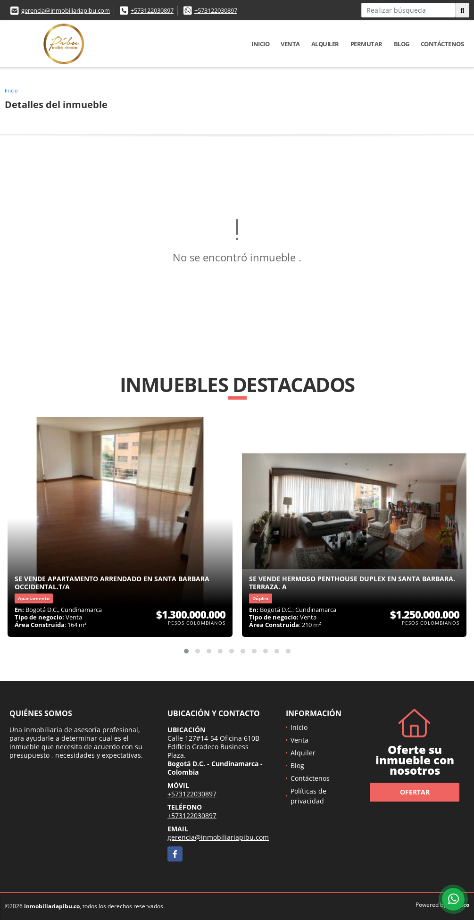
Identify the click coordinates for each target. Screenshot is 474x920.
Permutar (366, 44)
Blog (401, 44)
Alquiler (325, 44)
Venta (290, 44)
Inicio (260, 44)
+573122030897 (152, 10)
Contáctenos (442, 44)
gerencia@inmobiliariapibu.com (65, 10)
